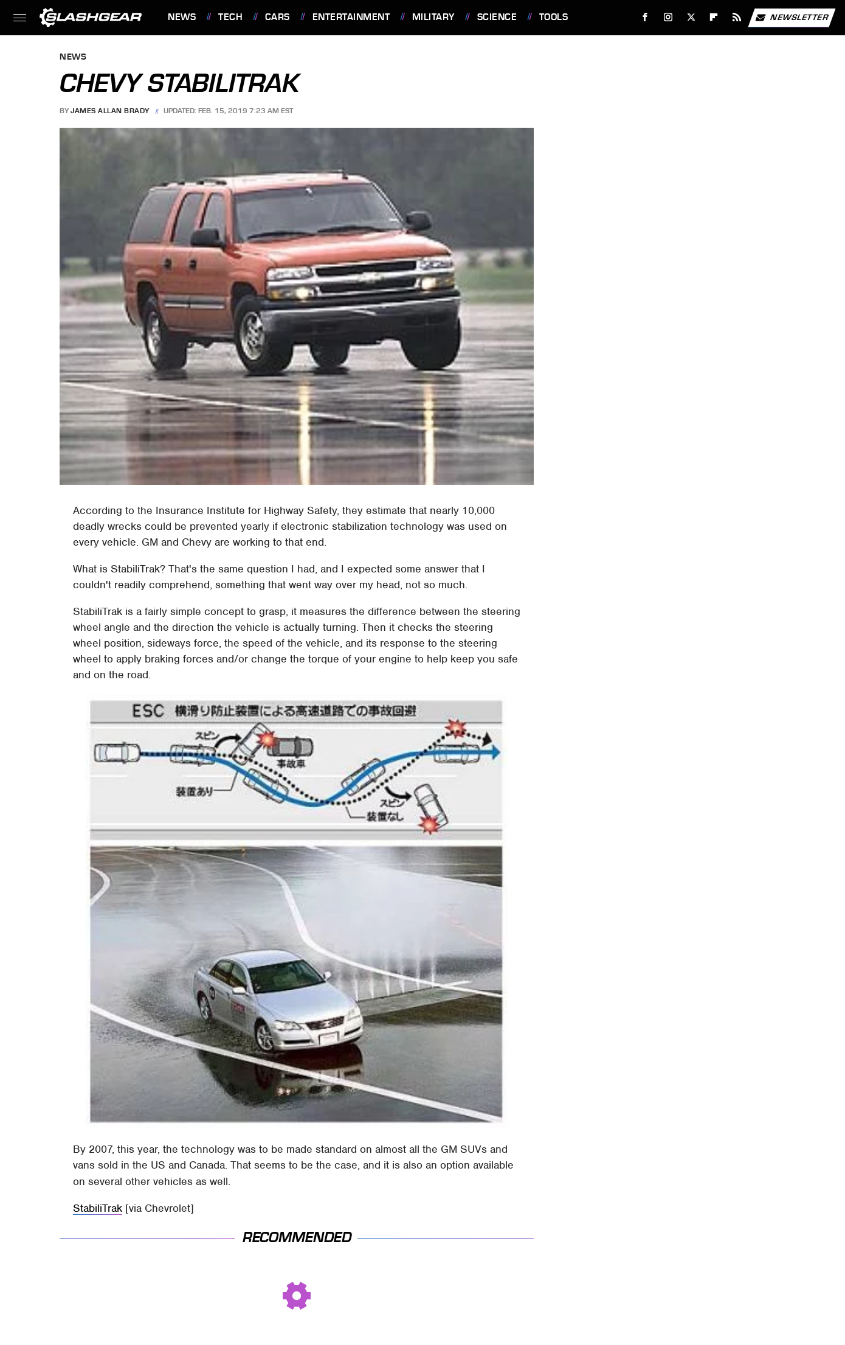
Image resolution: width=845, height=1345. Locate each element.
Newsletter (791, 17)
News (182, 17)
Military (433, 17)
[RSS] (737, 17)
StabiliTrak (97, 1208)
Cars (277, 17)
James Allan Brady (110, 110)
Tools (553, 17)
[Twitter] (691, 17)
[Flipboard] (714, 17)
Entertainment (351, 17)
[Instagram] (668, 17)
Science (497, 17)
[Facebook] (645, 17)
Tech (230, 17)
